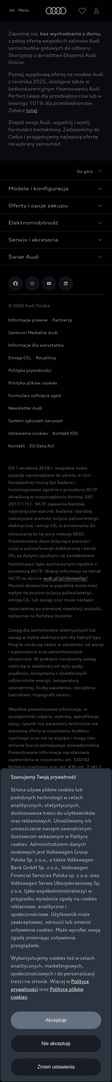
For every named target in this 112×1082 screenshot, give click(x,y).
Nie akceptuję (56, 1043)
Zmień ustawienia (56, 1066)
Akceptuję (55, 1020)
